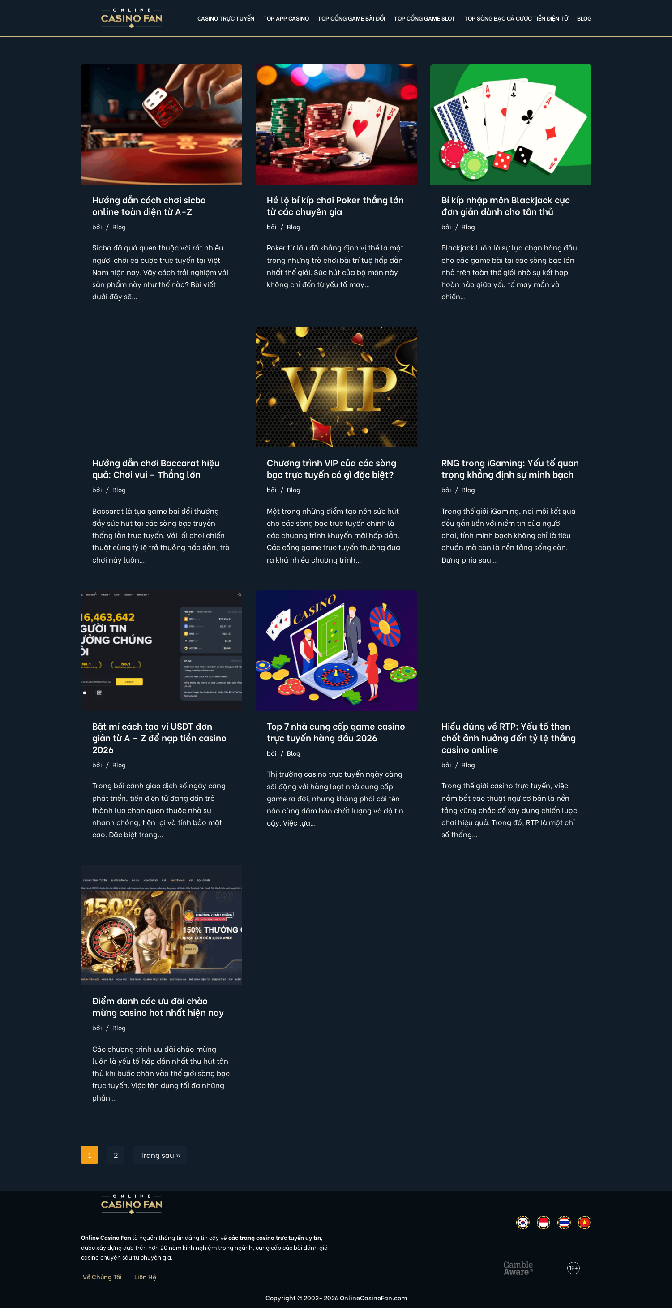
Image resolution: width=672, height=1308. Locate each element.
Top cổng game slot (424, 18)
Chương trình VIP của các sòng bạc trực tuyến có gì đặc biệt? (331, 468)
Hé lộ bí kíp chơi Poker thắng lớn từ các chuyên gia (335, 205)
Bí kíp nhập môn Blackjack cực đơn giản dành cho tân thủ (505, 205)
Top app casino (286, 18)
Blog (584, 18)
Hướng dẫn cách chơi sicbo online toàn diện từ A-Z (149, 205)
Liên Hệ (145, 1276)
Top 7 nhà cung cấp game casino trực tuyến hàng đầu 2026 (336, 731)
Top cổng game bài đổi (351, 18)
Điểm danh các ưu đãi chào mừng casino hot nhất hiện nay (158, 1006)
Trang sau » (160, 1154)
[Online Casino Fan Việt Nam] (132, 18)
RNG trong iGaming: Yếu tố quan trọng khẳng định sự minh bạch (510, 468)
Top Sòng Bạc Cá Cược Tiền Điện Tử (516, 18)
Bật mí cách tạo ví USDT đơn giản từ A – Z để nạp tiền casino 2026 (159, 737)
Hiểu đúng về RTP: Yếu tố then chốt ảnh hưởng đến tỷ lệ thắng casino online (508, 737)
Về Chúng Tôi (102, 1276)
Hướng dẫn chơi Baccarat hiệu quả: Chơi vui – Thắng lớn (156, 468)
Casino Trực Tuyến (225, 18)
